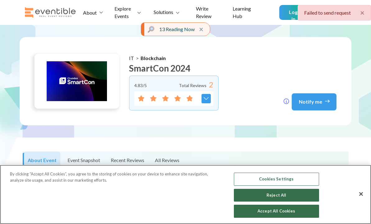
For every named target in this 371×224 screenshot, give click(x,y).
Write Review (203, 12)
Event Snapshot (83, 160)
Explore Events (122, 12)
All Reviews (167, 160)
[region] (185, 194)
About (90, 13)
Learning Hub (242, 12)
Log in (293, 14)
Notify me (314, 101)
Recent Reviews (127, 160)
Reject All (276, 195)
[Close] (361, 194)
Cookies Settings (276, 178)
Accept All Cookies (276, 210)
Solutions (163, 12)
